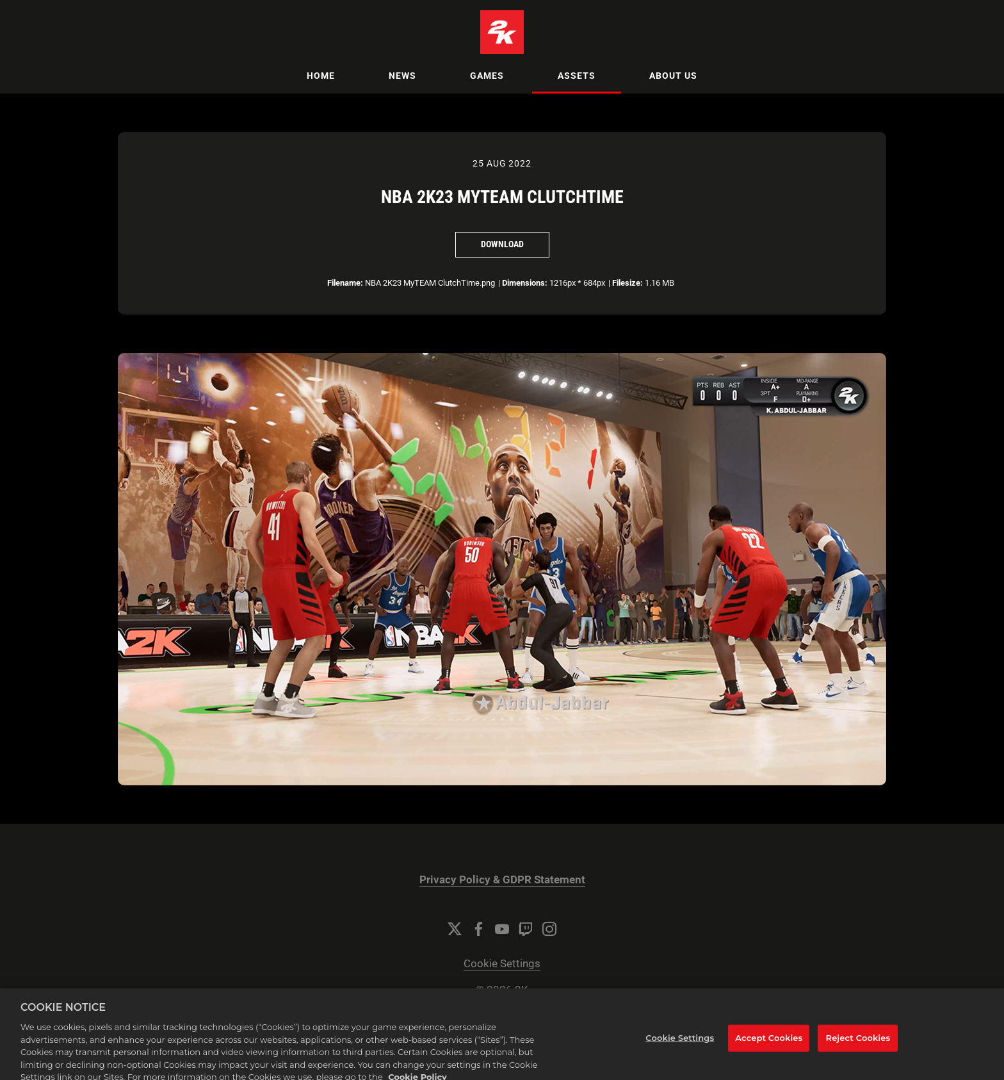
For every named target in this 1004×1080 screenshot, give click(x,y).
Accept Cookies (768, 1045)
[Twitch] (526, 929)
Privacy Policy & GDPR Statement (502, 880)
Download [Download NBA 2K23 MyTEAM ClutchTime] (502, 244)
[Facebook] (478, 929)
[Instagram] (549, 929)
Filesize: (627, 283)
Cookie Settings (502, 964)
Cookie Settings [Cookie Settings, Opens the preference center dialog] (679, 1045)
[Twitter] (455, 929)
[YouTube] (502, 929)
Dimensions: (524, 283)
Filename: (345, 283)
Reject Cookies (858, 1045)
